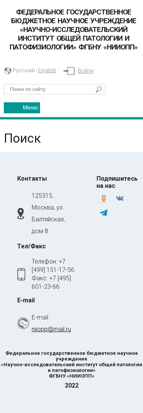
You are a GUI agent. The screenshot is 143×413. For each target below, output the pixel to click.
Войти (85, 70)
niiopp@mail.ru (51, 329)
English (47, 70)
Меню (30, 107)
